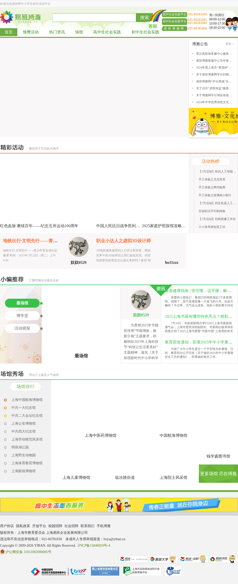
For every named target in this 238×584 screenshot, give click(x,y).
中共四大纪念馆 (23, 431)
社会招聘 (71, 526)
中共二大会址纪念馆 (27, 415)
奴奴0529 (79, 262)
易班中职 (193, 559)
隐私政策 (23, 526)
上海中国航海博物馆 (27, 400)
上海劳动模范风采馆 (27, 439)
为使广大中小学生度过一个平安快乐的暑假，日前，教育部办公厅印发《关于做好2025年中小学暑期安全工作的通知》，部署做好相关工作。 (199, 353)
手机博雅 (104, 526)
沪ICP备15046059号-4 (94, 545)
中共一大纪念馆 (23, 408)
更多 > (230, 44)
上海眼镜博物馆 (23, 471)
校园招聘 (55, 526)
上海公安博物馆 (23, 423)
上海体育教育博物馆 (27, 463)
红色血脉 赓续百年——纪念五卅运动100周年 (39, 226)
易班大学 (163, 559)
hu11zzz (171, 262)
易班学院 (223, 559)
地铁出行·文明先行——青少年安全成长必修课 (48, 240)
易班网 (133, 559)
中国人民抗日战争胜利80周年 (122, 226)
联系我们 (87, 526)
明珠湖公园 (20, 447)
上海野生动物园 (23, 455)
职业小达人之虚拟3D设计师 (123, 240)
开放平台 (39, 526)
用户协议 (7, 526)
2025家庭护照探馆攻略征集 (166, 226)
